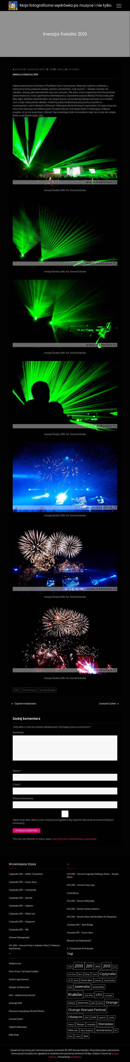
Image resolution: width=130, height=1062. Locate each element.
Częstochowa (29, 690)
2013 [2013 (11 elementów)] (106, 966)
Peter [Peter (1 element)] (86, 1017)
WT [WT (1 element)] (116, 1031)
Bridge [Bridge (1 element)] (87, 974)
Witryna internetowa (23, 798)
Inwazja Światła (47, 690)
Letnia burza (72, 893)
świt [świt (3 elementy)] (86, 1036)
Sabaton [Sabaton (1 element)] (71, 1024)
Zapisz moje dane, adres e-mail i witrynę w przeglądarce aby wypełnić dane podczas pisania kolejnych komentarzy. (63, 821)
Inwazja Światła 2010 (25, 74)
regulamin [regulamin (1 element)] (102, 1017)
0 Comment (73, 69)
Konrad (18, 69)
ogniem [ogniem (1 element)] (100, 1003)
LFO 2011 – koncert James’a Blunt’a (83, 909)
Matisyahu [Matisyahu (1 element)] (71, 1003)
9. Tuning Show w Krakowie (80, 948)
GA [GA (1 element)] (69, 980)
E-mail (17, 784)
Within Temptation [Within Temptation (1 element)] (87, 1031)
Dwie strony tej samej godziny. (24, 971)
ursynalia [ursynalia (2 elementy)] (91, 1024)
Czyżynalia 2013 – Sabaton (21, 905)
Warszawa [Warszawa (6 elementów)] (105, 1024)
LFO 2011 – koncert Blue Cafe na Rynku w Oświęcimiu (92, 916)
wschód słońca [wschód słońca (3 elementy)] (104, 1030)
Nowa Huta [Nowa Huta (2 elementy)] (83, 1002)
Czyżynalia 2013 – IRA (18, 929)
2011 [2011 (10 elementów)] (89, 966)
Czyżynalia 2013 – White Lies (22, 913)
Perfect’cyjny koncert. (19, 979)
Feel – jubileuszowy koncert (22, 995)
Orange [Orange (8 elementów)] (112, 1002)
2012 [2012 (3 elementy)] (97, 966)
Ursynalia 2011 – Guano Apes (80, 932)
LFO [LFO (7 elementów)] (99, 995)
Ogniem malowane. (18, 1027)
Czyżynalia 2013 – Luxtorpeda (22, 890)
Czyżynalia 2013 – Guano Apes (23, 882)
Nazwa (17, 770)
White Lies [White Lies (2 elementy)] (73, 1030)
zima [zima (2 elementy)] (70, 1036)
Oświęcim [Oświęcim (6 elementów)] (75, 1017)
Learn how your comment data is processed (74, 838)
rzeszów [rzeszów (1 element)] (111, 1017)
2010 (52, 69)
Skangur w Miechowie (19, 987)
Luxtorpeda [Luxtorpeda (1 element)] (108, 995)
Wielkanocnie (15, 963)
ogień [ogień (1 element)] (93, 1003)
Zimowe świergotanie (19, 937)
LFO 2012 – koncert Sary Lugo (81, 885)
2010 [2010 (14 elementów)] (79, 965)
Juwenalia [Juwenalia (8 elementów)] (82, 986)
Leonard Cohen (16, 1019)
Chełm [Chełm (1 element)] (95, 974)
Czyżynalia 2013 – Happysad (22, 921)
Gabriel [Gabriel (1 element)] (75, 980)
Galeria (60, 69)
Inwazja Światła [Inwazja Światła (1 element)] (109, 980)
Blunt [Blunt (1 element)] (80, 974)
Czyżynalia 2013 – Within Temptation (26, 874)
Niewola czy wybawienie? (79, 940)
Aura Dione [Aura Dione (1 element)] (72, 974)
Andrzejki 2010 (15, 1003)
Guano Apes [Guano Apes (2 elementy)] (86, 980)
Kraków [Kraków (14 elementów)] (75, 994)
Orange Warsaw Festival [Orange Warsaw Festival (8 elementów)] (87, 1010)
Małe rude (14, 1034)
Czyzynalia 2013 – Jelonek (20, 898)
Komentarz (18, 732)
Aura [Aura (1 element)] (115, 967)
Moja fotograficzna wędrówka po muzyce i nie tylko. (66, 5)
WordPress (76, 1057)
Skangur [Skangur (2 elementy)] (80, 1024)
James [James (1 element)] (70, 987)
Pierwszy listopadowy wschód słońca (26, 1011)
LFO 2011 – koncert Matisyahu (80, 901)
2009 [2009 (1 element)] (70, 967)
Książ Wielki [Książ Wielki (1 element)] (89, 995)
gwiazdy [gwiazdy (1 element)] (98, 980)
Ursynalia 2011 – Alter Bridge (80, 924)
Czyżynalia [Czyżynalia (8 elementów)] (108, 974)
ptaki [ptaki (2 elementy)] (93, 1017)
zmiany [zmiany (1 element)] (78, 1036)
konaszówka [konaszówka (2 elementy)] (98, 987)
